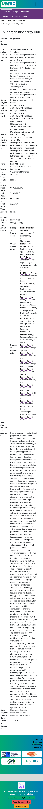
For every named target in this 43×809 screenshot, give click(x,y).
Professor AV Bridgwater (25, 245)
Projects (11, 21)
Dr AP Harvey (25, 257)
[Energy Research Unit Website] (11, 761)
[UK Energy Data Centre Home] (8, 4)
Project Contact (26, 345)
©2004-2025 (37, 747)
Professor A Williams (25, 333)
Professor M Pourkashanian (26, 295)
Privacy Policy (36, 744)
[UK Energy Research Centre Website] (32, 761)
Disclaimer (37, 742)
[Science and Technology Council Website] (11, 754)
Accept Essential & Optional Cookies (21, 798)
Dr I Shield (24, 318)
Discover (6, 12)
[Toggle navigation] (38, 4)
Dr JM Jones (25, 273)
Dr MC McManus (27, 284)
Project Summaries (21, 11)
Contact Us (37, 739)
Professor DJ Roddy (28, 308)
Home (3, 21)
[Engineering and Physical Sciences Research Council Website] (31, 754)
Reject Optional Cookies (21, 802)
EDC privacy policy (21, 806)
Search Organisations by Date (15, 16)
